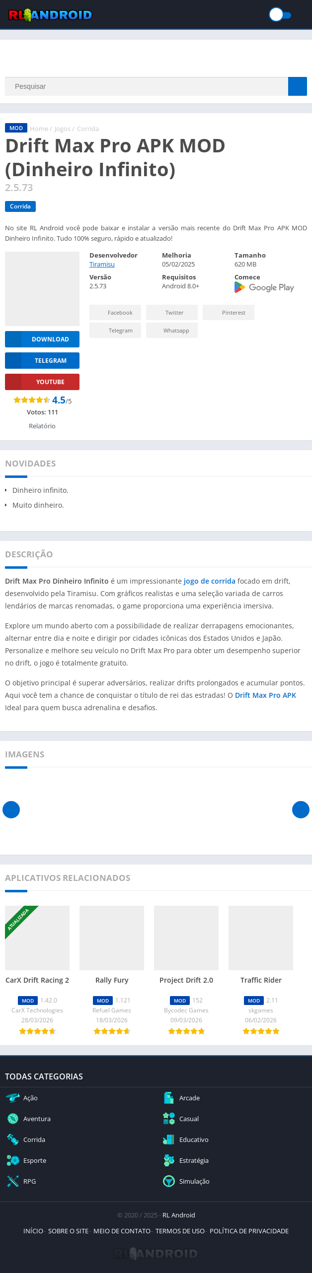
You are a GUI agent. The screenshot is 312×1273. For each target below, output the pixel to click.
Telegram (114, 330)
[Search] (156, 86)
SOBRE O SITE (68, 1230)
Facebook (114, 312)
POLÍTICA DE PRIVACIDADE (249, 1230)
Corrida (88, 128)
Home (39, 128)
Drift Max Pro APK (265, 695)
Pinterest (227, 312)
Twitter (168, 312)
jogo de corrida (209, 581)
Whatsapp (170, 330)
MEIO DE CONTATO (122, 1230)
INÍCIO (33, 1230)
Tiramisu (102, 264)
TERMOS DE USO (180, 1230)
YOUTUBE (35, 382)
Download (37, 339)
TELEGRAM (36, 360)
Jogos (63, 128)
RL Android (178, 1214)
